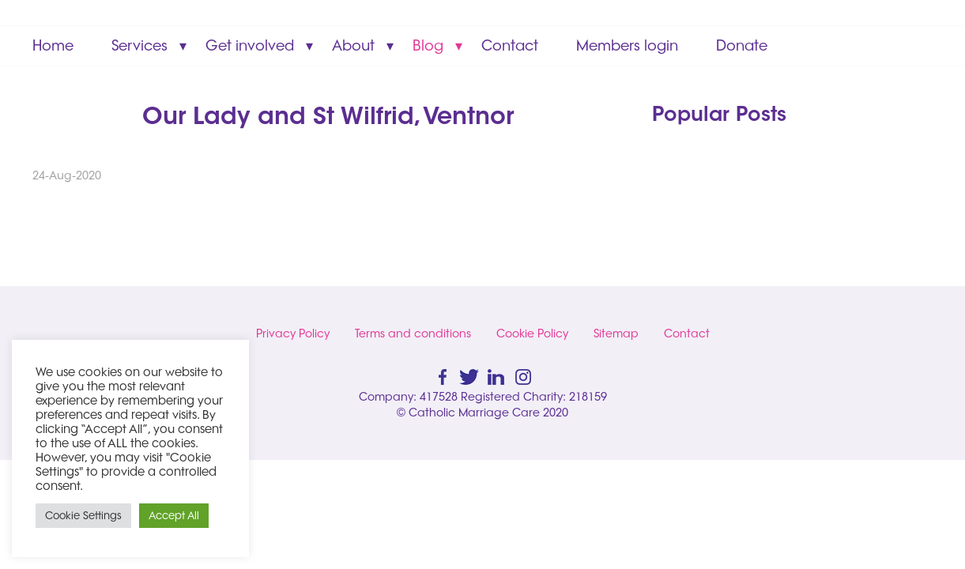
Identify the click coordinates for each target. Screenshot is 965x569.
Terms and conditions (413, 333)
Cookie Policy (532, 333)
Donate (741, 45)
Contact (509, 45)
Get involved (249, 45)
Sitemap (616, 333)
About (353, 45)
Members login (627, 45)
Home (53, 45)
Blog (428, 45)
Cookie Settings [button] (83, 515)
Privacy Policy (293, 333)
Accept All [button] (174, 515)
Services (139, 45)
